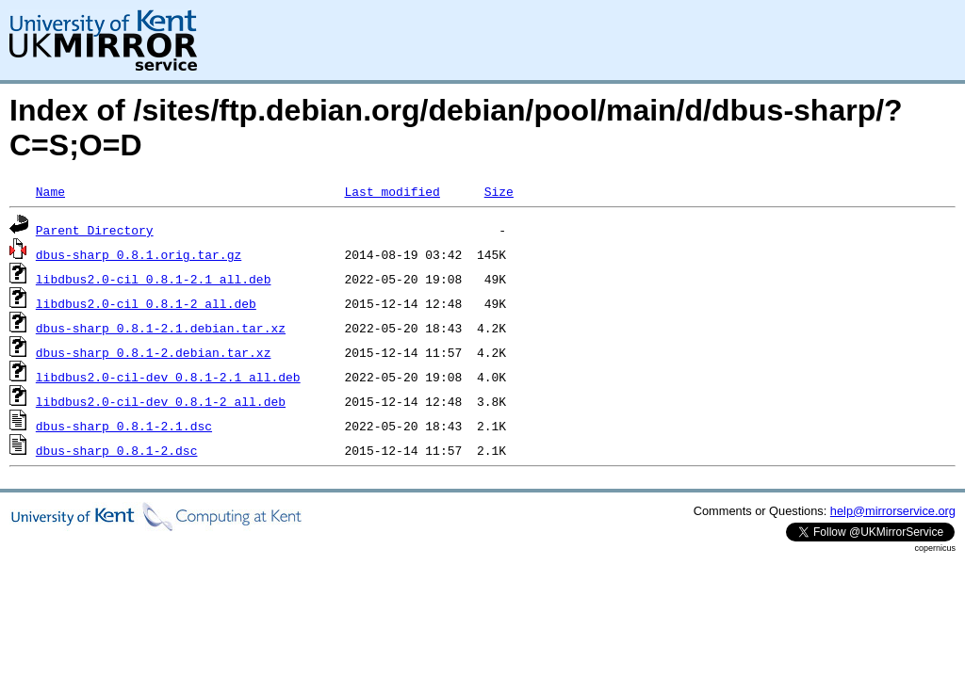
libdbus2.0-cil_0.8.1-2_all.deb (146, 303)
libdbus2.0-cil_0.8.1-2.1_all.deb (153, 278)
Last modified (391, 191)
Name (50, 191)
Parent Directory (95, 229)
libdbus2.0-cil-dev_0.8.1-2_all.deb (161, 401)
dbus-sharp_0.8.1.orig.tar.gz (138, 254)
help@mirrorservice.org (893, 511)
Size (499, 191)
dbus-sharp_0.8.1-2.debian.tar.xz (153, 352)
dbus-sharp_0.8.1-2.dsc (117, 450)
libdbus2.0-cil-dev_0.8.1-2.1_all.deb (168, 376)
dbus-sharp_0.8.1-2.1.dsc (124, 425)
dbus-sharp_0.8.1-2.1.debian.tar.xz (161, 327)
